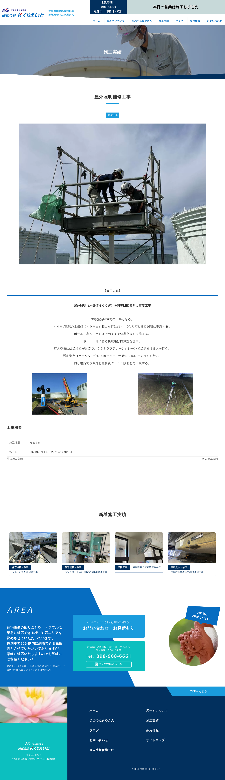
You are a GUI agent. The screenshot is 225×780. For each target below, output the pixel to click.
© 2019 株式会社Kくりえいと (146, 769)
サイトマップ (155, 740)
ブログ (179, 21)
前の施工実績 (15, 458)
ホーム (96, 21)
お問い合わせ (214, 21)
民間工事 (113, 115)
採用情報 (195, 21)
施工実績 (164, 21)
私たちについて (116, 21)
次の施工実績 (210, 458)
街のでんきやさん (142, 21)
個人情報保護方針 (101, 750)
